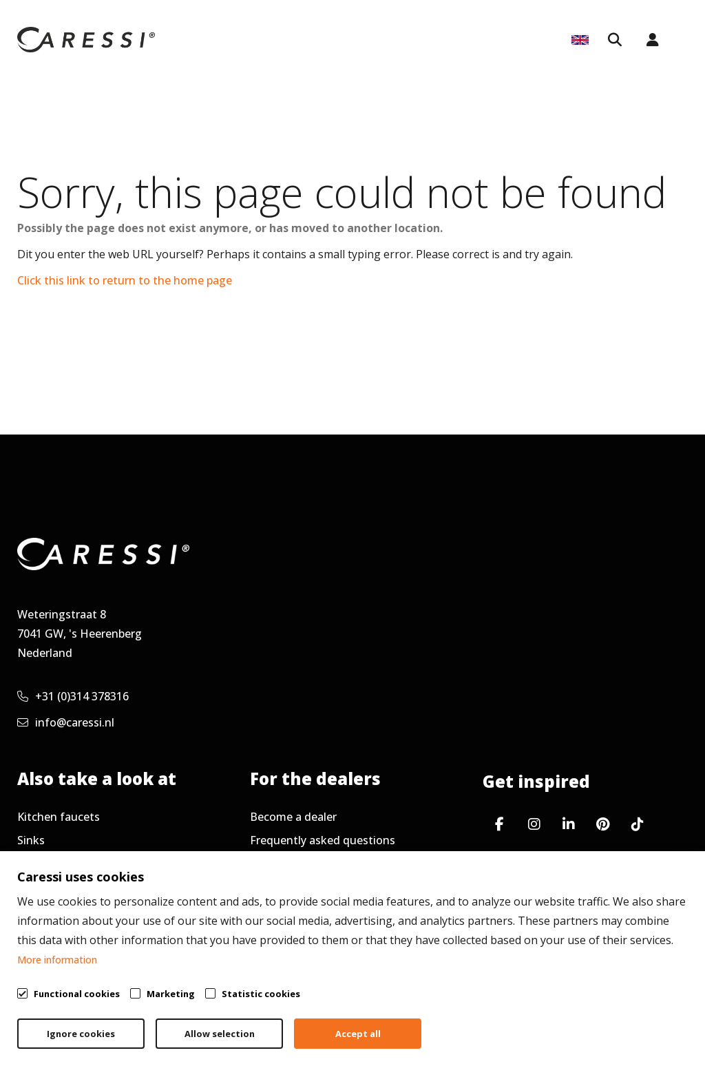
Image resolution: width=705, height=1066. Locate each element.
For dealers (296, 40)
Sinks (31, 840)
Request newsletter (301, 887)
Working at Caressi (66, 887)
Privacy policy (516, 1022)
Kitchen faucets (58, 816)
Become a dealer (293, 816)
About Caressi (372, 92)
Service (530, 40)
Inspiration (374, 40)
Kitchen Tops (457, 40)
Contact (38, 910)
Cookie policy (619, 1022)
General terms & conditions (376, 1022)
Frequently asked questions (322, 840)
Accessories (47, 863)
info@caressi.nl (65, 722)
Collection (221, 40)
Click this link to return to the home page (124, 280)
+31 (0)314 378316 (73, 696)
